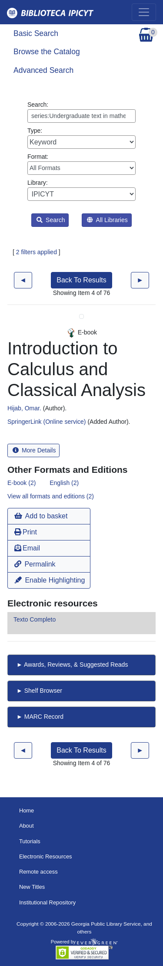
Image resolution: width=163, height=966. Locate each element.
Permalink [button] (35, 564)
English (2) (64, 482)
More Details (34, 450)
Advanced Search (43, 70)
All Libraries (107, 219)
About (26, 825)
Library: (81, 190)
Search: (81, 112)
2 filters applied (36, 252)
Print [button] (25, 532)
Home (26, 810)
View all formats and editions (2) (50, 496)
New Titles (32, 887)
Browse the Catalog (46, 51)
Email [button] (27, 548)
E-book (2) (21, 482)
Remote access (38, 871)
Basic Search (35, 33)
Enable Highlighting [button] (49, 580)
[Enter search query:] (81, 116)
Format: (81, 164)
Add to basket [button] (40, 516)
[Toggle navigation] (144, 12)
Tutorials (29, 841)
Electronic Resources (45, 856)
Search (51, 219)
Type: (81, 138)
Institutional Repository (47, 902)
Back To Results (81, 280)
